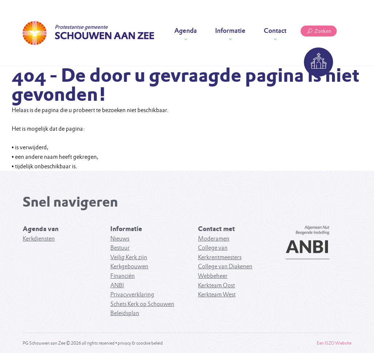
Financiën (122, 276)
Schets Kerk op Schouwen (142, 304)
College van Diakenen (225, 266)
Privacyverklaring (132, 294)
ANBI (117, 285)
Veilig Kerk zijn (128, 257)
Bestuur (120, 248)
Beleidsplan (124, 313)
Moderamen (213, 238)
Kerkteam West (217, 294)
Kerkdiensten (39, 238)
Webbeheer (213, 276)
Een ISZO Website (334, 343)
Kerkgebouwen (129, 266)
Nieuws (119, 238)
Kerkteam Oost (216, 285)
